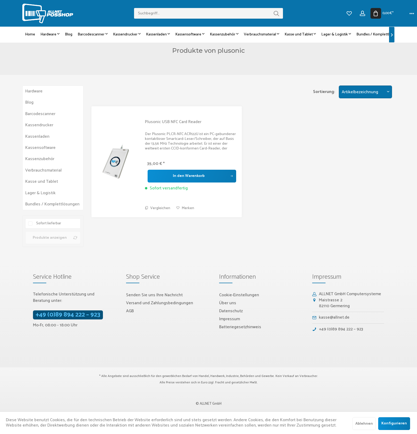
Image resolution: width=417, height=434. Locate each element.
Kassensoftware (40, 147)
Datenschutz (231, 311)
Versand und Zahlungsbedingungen (159, 303)
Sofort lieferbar (48, 223)
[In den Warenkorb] (192, 176)
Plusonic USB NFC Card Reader (173, 122)
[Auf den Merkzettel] (185, 208)
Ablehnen (364, 424)
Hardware (34, 91)
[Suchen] (276, 13)
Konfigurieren (394, 423)
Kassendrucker (39, 125)
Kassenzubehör (39, 159)
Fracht (219, 382)
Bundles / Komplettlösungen (52, 204)
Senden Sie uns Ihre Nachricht (154, 295)
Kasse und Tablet (41, 181)
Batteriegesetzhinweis (240, 327)
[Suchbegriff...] (208, 13)
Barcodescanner (40, 113)
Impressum (229, 319)
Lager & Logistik (40, 193)
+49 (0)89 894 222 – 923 (68, 314)
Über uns (227, 303)
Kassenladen (37, 136)
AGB (130, 311)
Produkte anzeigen (55, 238)
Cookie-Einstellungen (239, 295)
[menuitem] (208, 13)
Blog (29, 102)
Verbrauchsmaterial (43, 170)
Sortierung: (324, 91)
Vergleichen (157, 208)
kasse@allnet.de (334, 317)
